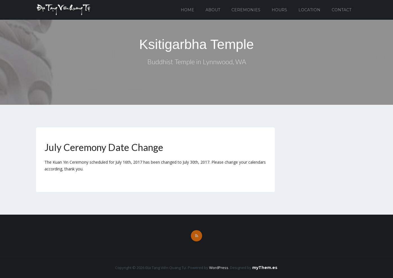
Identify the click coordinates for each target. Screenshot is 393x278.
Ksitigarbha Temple (196, 44)
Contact (341, 9)
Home (187, 9)
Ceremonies (245, 9)
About (213, 9)
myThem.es (264, 267)
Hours (279, 9)
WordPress (218, 267)
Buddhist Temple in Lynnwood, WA (196, 61)
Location (309, 9)
